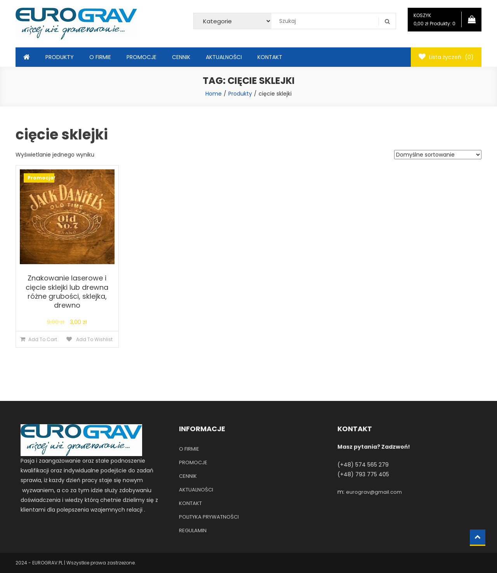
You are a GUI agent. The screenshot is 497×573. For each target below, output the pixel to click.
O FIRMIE (100, 57)
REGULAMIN (193, 530)
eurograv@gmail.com (374, 492)
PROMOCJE (141, 57)
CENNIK (181, 57)
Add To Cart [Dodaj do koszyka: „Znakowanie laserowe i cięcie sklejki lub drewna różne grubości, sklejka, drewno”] (42, 339)
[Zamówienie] (437, 154)
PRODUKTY (59, 57)
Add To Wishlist (94, 339)
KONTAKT (269, 57)
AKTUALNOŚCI (224, 57)
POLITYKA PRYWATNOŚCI (209, 517)
